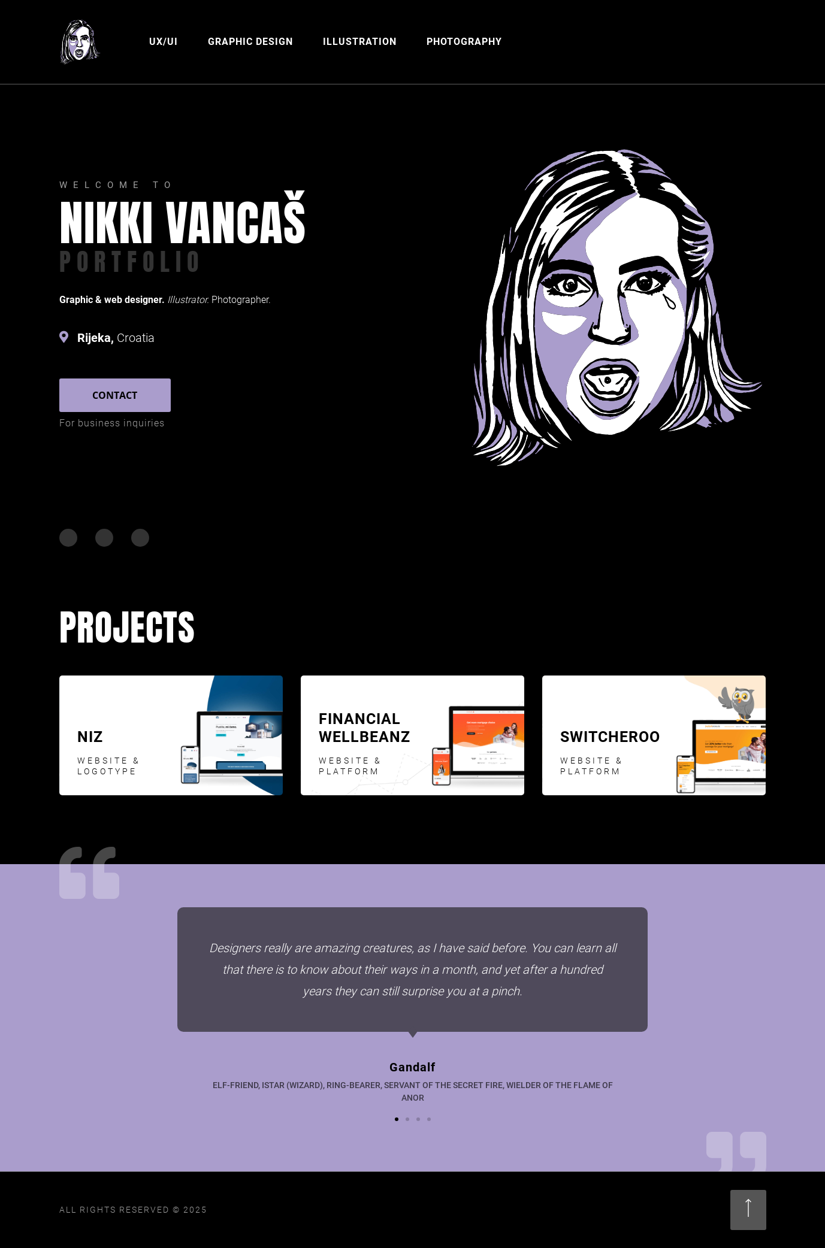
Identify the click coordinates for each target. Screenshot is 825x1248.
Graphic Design (250, 41)
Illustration (360, 41)
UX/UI (163, 41)
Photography (464, 41)
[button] (396, 1119)
